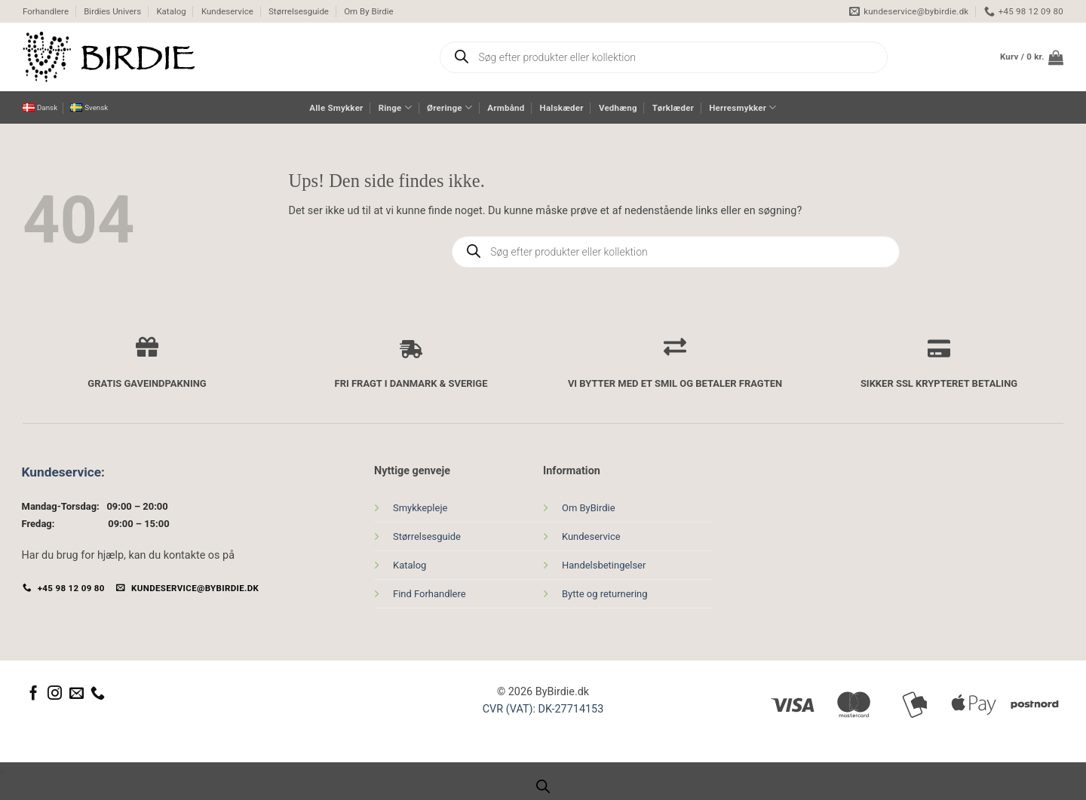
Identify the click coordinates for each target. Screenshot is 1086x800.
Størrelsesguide (298, 11)
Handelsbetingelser (604, 565)
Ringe (395, 107)
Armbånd (505, 108)
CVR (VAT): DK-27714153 (543, 709)
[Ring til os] (97, 694)
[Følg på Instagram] (55, 694)
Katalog (171, 11)
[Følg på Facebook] (33, 694)
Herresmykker (742, 107)
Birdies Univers (112, 11)
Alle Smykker (336, 108)
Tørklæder (673, 108)
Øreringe (449, 107)
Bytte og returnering (605, 593)
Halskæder (562, 108)
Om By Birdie (369, 11)
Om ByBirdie (588, 507)
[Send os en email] (76, 694)
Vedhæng (618, 108)
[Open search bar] (543, 787)
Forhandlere (46, 11)
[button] (1031, 57)
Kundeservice (227, 11)
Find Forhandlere (429, 593)
